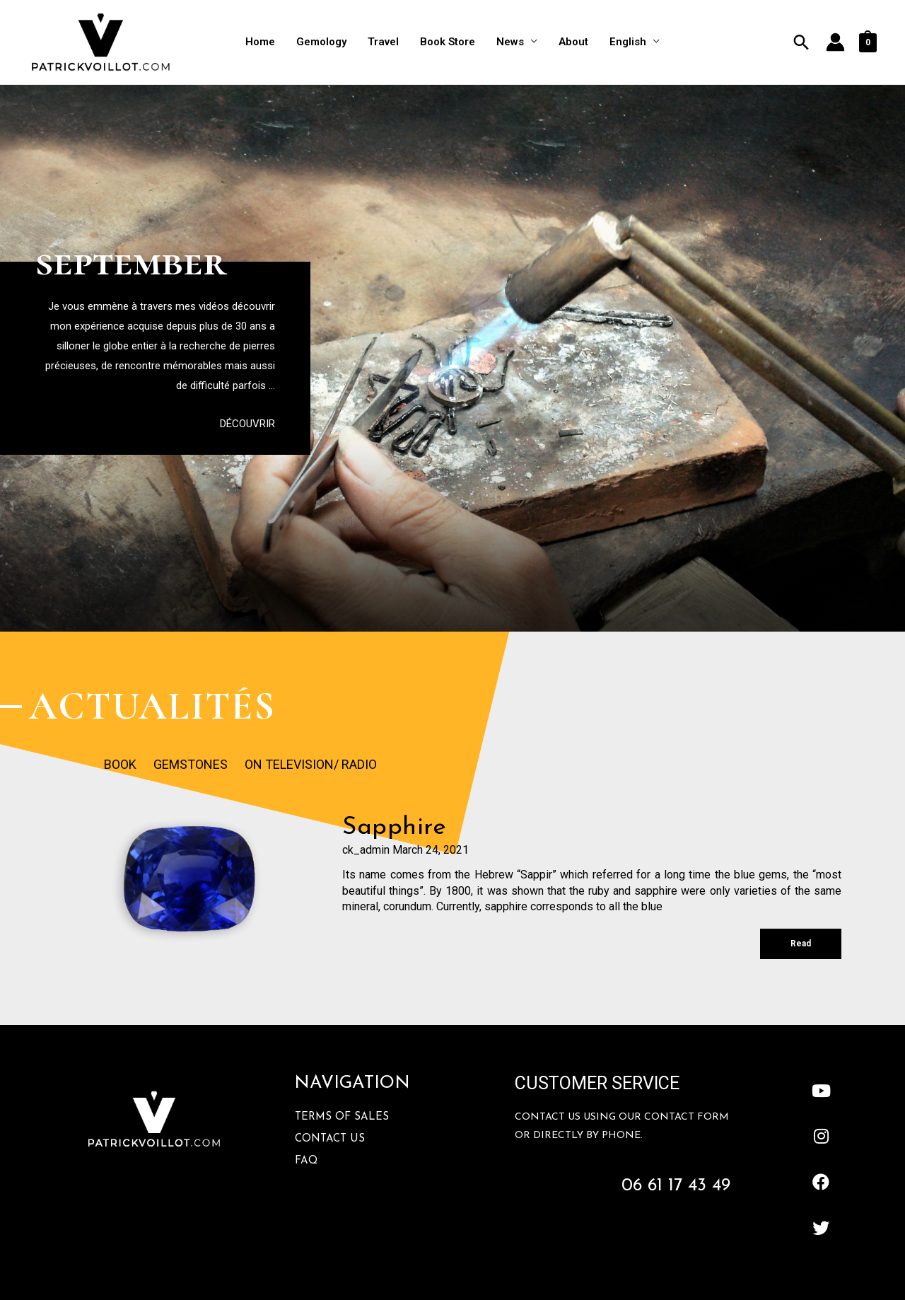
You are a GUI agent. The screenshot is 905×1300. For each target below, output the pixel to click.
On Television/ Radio (311, 764)
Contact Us (330, 1139)
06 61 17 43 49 (675, 1186)
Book (120, 764)
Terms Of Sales (342, 1117)
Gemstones (190, 764)
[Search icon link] (801, 42)
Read (800, 943)
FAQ (306, 1161)
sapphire (394, 828)
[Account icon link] (835, 42)
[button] (247, 424)
